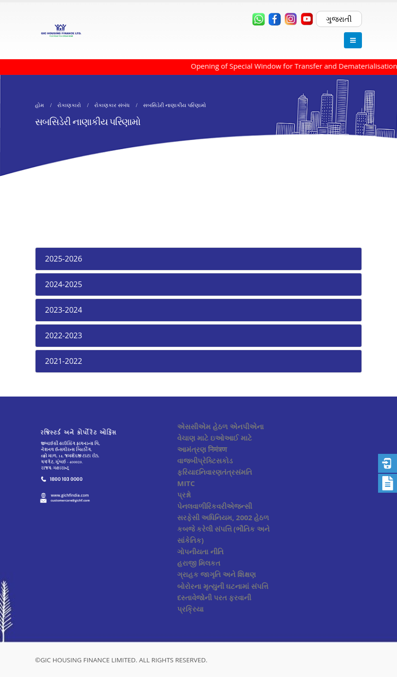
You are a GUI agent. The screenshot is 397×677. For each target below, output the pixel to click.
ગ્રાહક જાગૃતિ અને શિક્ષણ (216, 574)
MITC (186, 483)
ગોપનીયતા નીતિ (200, 551)
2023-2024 (63, 310)
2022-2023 (63, 335)
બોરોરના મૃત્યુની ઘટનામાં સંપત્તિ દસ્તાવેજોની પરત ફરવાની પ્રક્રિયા (222, 597)
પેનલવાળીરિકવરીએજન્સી (214, 506)
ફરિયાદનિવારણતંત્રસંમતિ (214, 472)
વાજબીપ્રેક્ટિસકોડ (205, 460)
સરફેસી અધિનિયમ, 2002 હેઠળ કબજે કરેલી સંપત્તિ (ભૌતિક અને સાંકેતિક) (223, 529)
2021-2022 (63, 361)
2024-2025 (63, 284)
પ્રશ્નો (184, 494)
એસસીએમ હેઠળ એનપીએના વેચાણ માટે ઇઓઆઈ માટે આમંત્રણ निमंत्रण (220, 438)
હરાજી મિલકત (198, 563)
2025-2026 (63, 258)
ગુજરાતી (339, 19)
